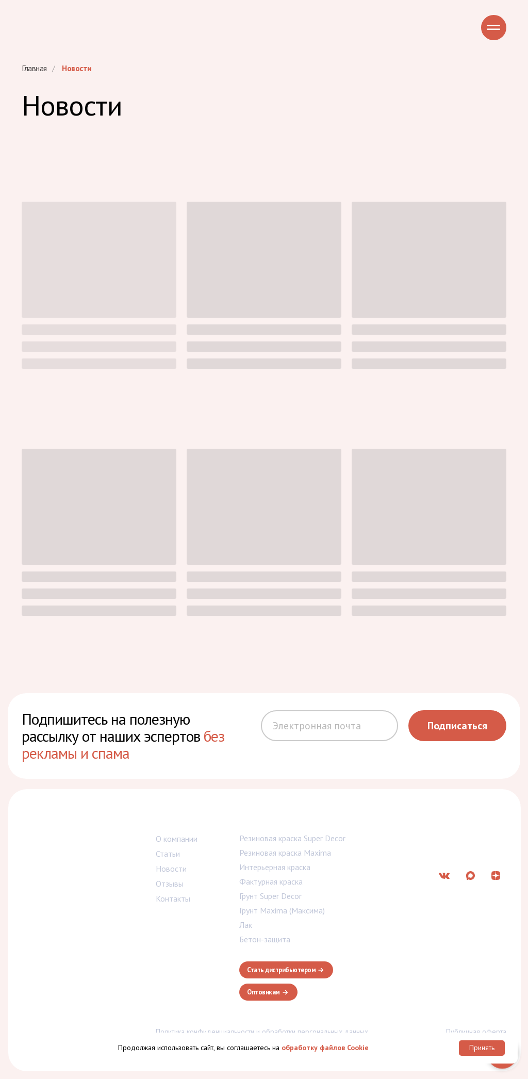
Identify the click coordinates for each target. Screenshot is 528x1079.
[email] (329, 725)
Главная (34, 68)
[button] (286, 969)
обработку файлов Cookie (325, 1047)
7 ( (420, 816)
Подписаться (457, 725)
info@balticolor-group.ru (459, 842)
